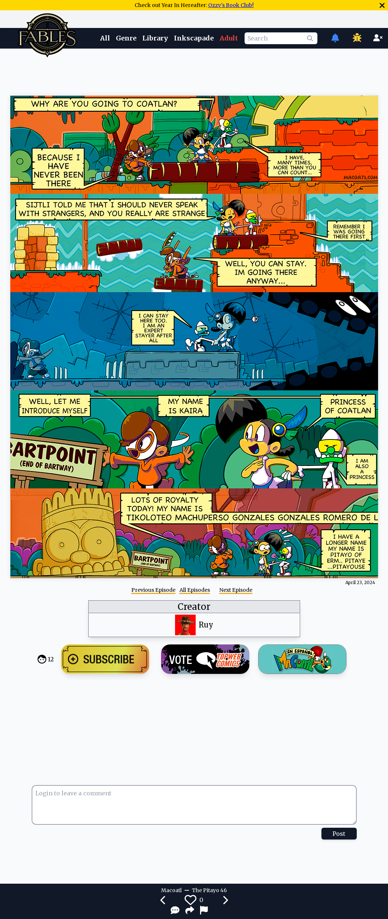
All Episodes (194, 590)
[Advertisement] (194, 71)
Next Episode (235, 590)
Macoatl (171, 890)
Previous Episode (153, 590)
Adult (229, 38)
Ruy (206, 624)
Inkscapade (194, 38)
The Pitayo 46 (209, 890)
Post (338, 833)
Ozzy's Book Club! (231, 5)
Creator (194, 606)
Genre (126, 38)
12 (51, 659)
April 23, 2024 (360, 582)
